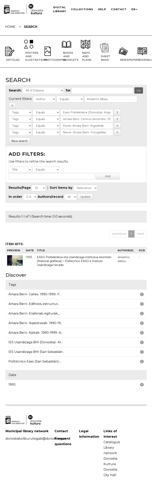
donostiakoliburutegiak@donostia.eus (35, 438)
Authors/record (50, 197)
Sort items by (61, 188)
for (68, 90)
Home (10, 27)
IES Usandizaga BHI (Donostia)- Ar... (35, 342)
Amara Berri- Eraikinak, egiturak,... (34, 313)
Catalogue (112, 442)
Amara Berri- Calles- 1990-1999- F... (34, 294)
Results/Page (20, 188)
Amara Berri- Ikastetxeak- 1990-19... (35, 323)
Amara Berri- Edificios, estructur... (34, 304)
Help (102, 9)
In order (15, 197)
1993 (11, 384)
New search (19, 141)
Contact (119, 9)
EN (134, 9)
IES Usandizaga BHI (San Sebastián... (36, 352)
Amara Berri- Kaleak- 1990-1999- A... (35, 332)
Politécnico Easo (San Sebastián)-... (35, 361)
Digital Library (59, 9)
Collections (82, 9)
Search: (15, 90)
